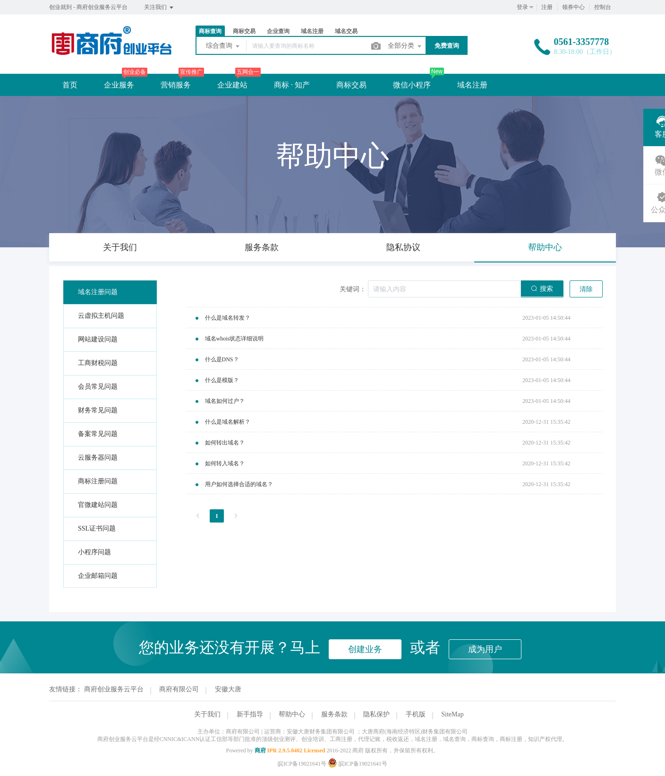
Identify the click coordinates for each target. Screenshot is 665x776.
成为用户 (485, 649)
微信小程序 (412, 85)
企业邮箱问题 (98, 575)
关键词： (353, 289)
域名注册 (312, 31)
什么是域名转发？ (227, 317)
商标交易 (244, 31)
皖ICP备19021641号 (302, 763)
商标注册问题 (98, 481)
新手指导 (250, 714)
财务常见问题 (98, 410)
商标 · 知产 (292, 85)
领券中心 (573, 7)
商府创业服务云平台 (114, 689)
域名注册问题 (98, 292)
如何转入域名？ (225, 463)
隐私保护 (376, 714)
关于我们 (207, 714)
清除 (586, 289)
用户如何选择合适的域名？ (239, 484)
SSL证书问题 (97, 528)
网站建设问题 (98, 339)
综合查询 (223, 46)
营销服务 (176, 85)
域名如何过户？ (225, 401)
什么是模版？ (222, 380)
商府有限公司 (179, 689)
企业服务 (119, 85)
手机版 (416, 714)
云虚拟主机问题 (101, 315)
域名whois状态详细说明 (234, 338)
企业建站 (232, 85)
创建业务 (365, 649)
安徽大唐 (228, 689)
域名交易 (346, 31)
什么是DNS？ (222, 359)
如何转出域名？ (225, 442)
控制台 (602, 7)
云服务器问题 (98, 457)
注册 (547, 7)
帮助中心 (292, 714)
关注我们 (159, 7)
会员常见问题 (98, 386)
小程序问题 (94, 552)
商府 (260, 750)
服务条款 (334, 714)
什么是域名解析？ (227, 422)
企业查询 (278, 31)
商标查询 (210, 31)
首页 (69, 85)
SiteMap (452, 714)
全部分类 (405, 46)
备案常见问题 (98, 433)
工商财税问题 (98, 362)
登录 (522, 7)
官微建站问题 (98, 504)
